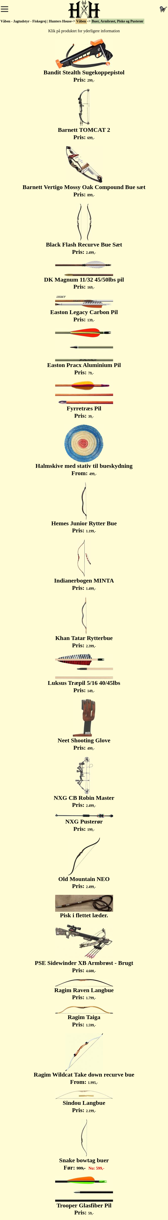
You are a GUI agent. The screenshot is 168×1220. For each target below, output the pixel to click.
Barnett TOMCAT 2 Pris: (84, 114)
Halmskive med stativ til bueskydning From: (84, 450)
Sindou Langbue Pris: (84, 1101)
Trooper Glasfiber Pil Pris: (84, 1196)
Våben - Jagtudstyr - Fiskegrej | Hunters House (36, 21)
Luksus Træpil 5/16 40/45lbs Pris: (84, 673)
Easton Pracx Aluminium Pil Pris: (84, 352)
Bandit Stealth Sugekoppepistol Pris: (84, 61)
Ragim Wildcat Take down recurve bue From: (84, 1059)
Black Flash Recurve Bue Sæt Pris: (84, 229)
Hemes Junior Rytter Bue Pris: (84, 508)
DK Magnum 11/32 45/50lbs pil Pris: (84, 275)
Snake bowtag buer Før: (84, 1145)
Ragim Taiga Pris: (84, 1017)
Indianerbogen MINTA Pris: (84, 565)
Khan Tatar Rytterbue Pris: (84, 623)
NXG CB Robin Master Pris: (84, 782)
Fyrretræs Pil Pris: (84, 400)
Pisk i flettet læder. (84, 907)
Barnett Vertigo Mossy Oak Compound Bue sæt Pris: (83, 172)
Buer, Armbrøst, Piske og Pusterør (118, 21)
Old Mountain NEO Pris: (84, 864)
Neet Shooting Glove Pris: (84, 725)
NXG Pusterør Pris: (84, 823)
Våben (81, 21)
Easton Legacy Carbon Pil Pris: (84, 309)
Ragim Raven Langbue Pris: (84, 990)
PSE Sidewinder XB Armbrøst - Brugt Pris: (84, 948)
